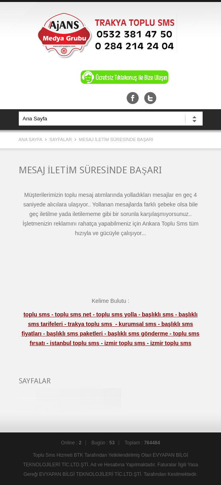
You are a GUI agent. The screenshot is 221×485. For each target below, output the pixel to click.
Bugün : (103, 442)
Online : (71, 442)
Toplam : (142, 442)
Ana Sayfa (31, 139)
